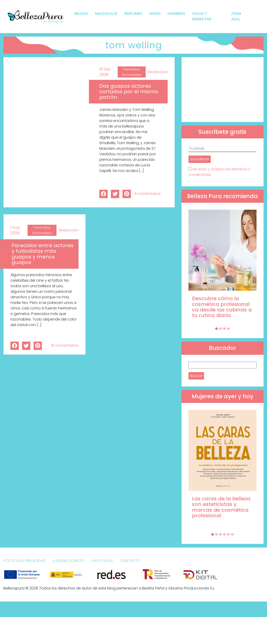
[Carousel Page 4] (228, 328)
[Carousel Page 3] (224, 328)
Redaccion (158, 72)
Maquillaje (106, 13)
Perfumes (133, 13)
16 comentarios (65, 345)
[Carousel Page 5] (228, 534)
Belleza (81, 13)
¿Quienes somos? (69, 560)
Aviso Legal (102, 560)
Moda (155, 13)
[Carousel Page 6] (232, 534)
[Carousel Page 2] (220, 328)
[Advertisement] (223, 89)
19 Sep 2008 (104, 71)
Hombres (176, 13)
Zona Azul (236, 16)
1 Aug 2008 (14, 230)
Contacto (130, 560)
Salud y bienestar (201, 16)
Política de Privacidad (24, 560)
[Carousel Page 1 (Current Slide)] (216, 328)
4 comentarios (147, 193)
